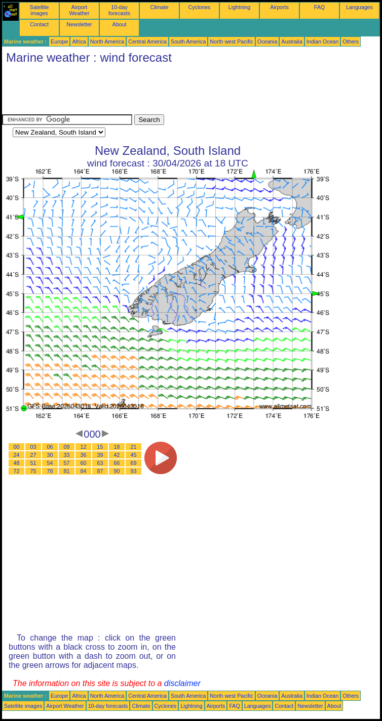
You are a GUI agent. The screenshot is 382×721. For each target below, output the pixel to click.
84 (84, 471)
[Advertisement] (186, 91)
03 (33, 447)
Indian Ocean (322, 41)
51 (33, 463)
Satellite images (39, 10)
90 (117, 471)
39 (100, 455)
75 (33, 471)
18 (117, 447)
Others (350, 41)
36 (84, 455)
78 (50, 471)
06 (50, 447)
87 (100, 471)
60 (84, 463)
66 (117, 463)
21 (134, 447)
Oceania (267, 41)
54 (50, 463)
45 (134, 455)
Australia (291, 41)
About (119, 24)
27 (33, 455)
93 (134, 471)
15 (100, 447)
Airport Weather (79, 10)
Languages (359, 7)
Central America (147, 41)
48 (17, 463)
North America (107, 41)
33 (67, 455)
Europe (59, 41)
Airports (279, 7)
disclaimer (182, 683)
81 (67, 471)
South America (188, 41)
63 (100, 463)
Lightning (239, 7)
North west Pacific (231, 41)
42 (117, 455)
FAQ (319, 7)
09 (67, 447)
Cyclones (199, 7)
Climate (159, 7)
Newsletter (79, 24)
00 (17, 447)
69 (134, 463)
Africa (79, 41)
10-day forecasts (119, 10)
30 (50, 455)
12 (84, 447)
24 (17, 455)
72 (17, 471)
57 (67, 463)
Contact (39, 24)
